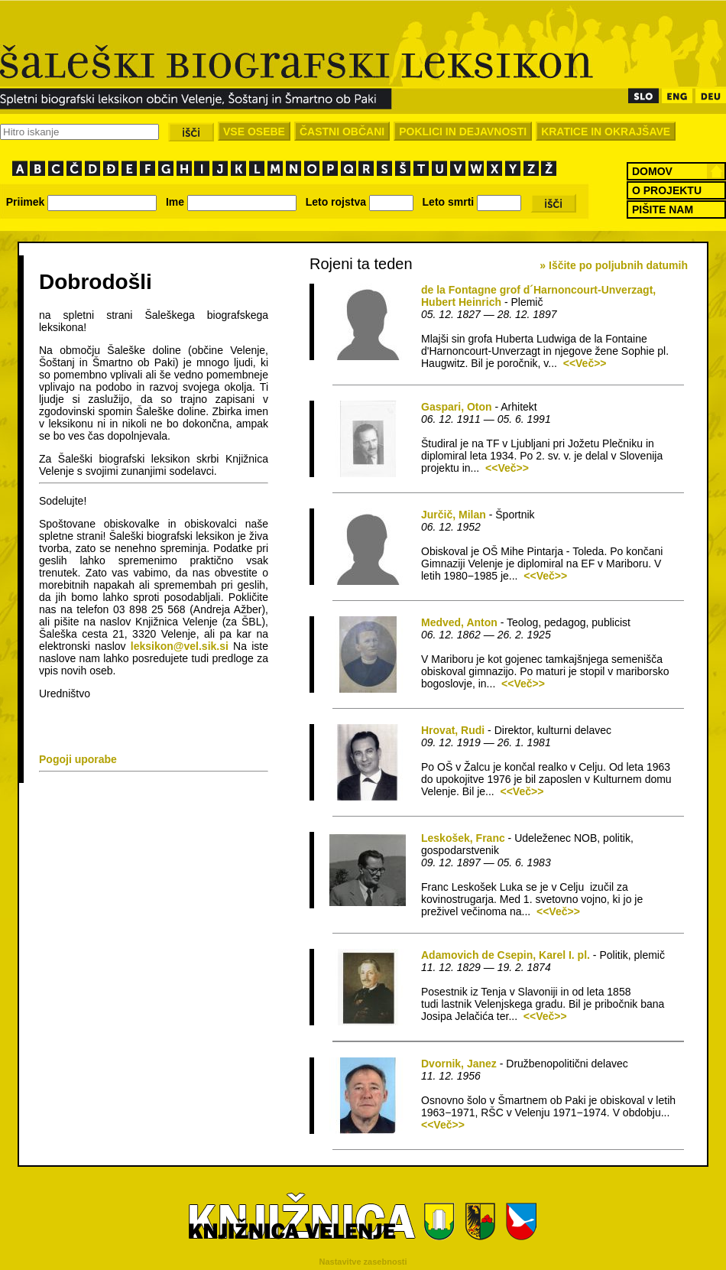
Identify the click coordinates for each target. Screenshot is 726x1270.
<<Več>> (585, 363)
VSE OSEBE (254, 131)
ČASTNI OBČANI (342, 131)
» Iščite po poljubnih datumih (614, 265)
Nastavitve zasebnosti (363, 1261)
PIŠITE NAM (662, 209)
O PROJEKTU (667, 190)
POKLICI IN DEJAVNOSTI (463, 131)
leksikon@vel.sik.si (179, 646)
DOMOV (652, 171)
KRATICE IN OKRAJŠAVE (605, 131)
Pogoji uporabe (78, 759)
